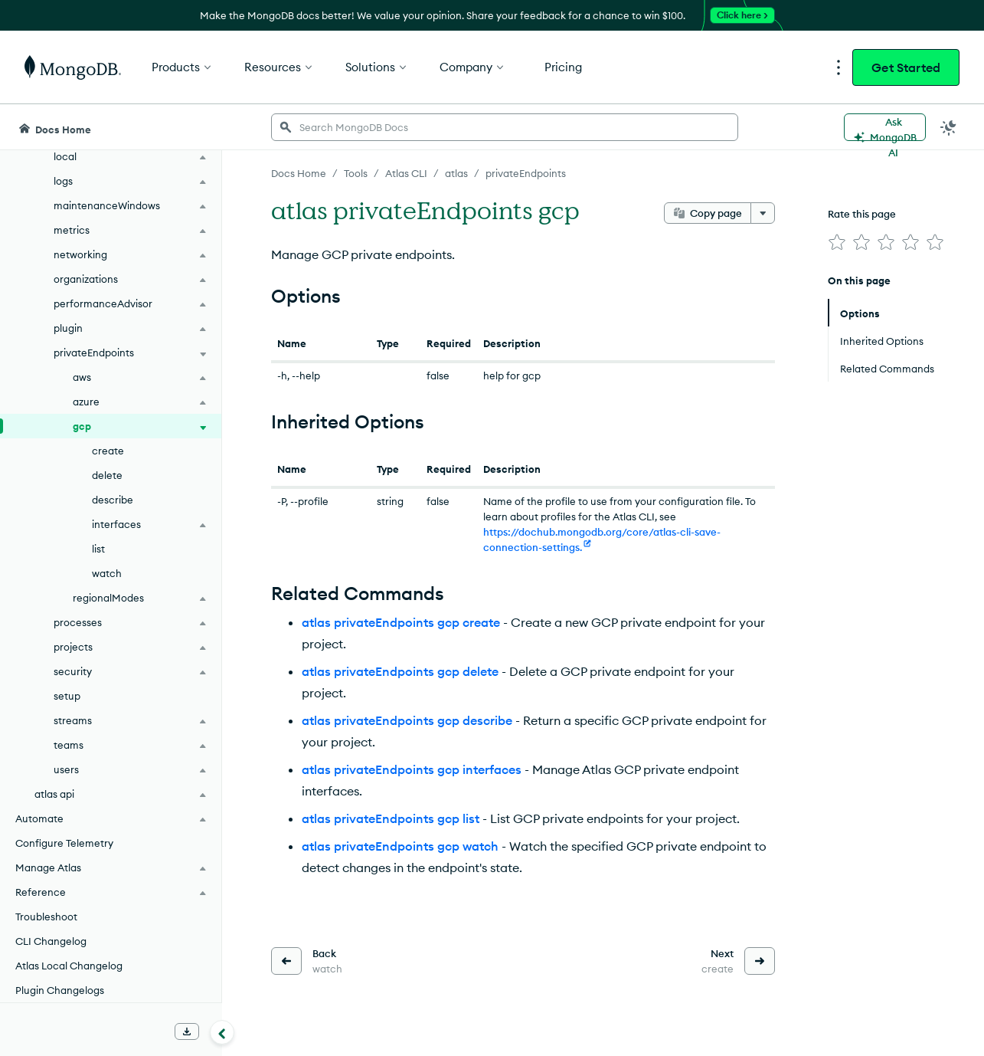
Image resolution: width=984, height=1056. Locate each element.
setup (67, 696)
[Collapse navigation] (222, 1032)
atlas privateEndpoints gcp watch (400, 846)
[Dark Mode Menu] (948, 127)
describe (112, 500)
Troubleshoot (46, 916)
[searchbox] (504, 127)
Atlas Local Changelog (69, 965)
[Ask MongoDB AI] (885, 127)
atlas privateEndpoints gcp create (401, 622)
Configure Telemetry (64, 843)
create (108, 450)
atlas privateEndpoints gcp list (390, 818)
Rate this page (862, 214)
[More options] (762, 213)
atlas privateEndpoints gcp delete (400, 671)
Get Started (905, 67)
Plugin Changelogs (59, 990)
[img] (837, 242)
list (98, 549)
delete (107, 475)
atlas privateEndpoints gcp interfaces (411, 769)
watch (107, 573)
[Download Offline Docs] (187, 1031)
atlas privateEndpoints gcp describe (407, 720)
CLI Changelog (51, 941)
